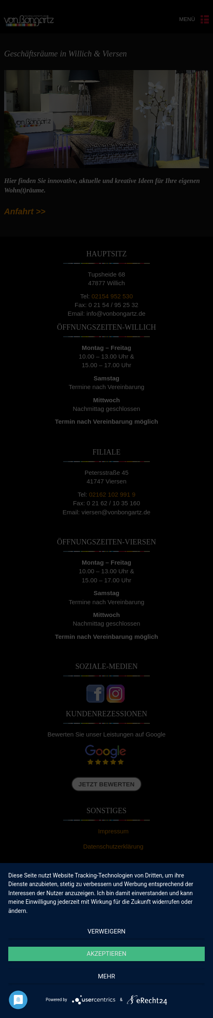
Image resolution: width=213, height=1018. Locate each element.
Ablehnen (106, 965)
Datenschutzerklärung (113, 1007)
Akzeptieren (106, 943)
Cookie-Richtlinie (66, 1007)
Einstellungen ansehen (106, 988)
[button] (200, 874)
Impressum (153, 1007)
